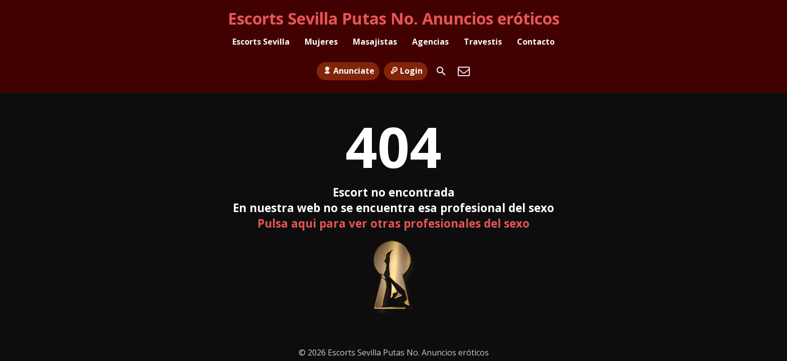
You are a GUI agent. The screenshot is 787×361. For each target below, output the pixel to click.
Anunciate (348, 65)
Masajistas (375, 43)
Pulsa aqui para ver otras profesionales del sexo (393, 223)
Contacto (536, 43)
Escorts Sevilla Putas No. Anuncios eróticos (394, 18)
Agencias (430, 43)
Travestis (483, 43)
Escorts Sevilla (261, 43)
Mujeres (321, 43)
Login (406, 65)
